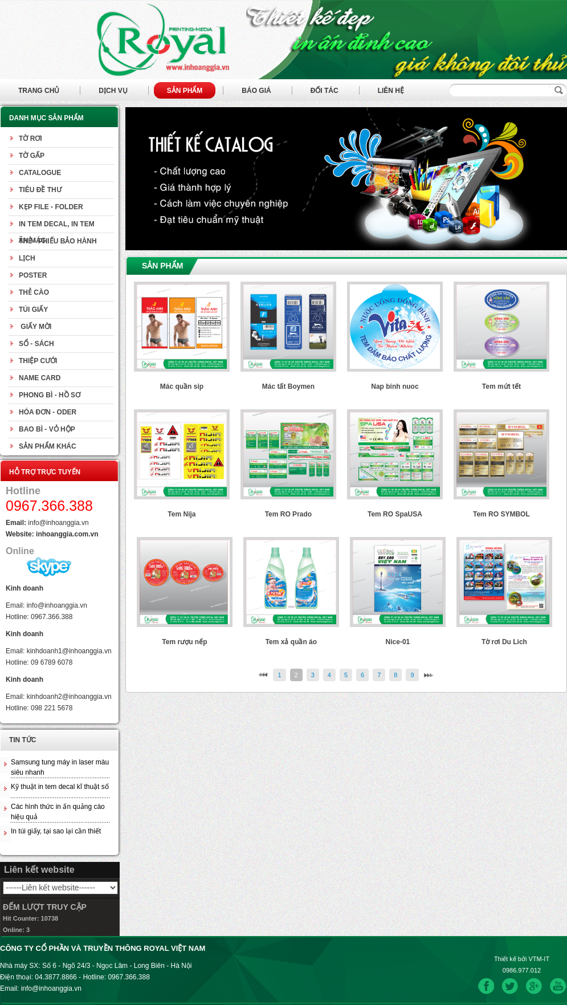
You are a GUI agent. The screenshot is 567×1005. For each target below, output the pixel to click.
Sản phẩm (185, 91)
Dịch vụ (113, 91)
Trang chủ (38, 91)
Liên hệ (391, 91)
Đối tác (324, 91)
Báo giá (256, 91)
